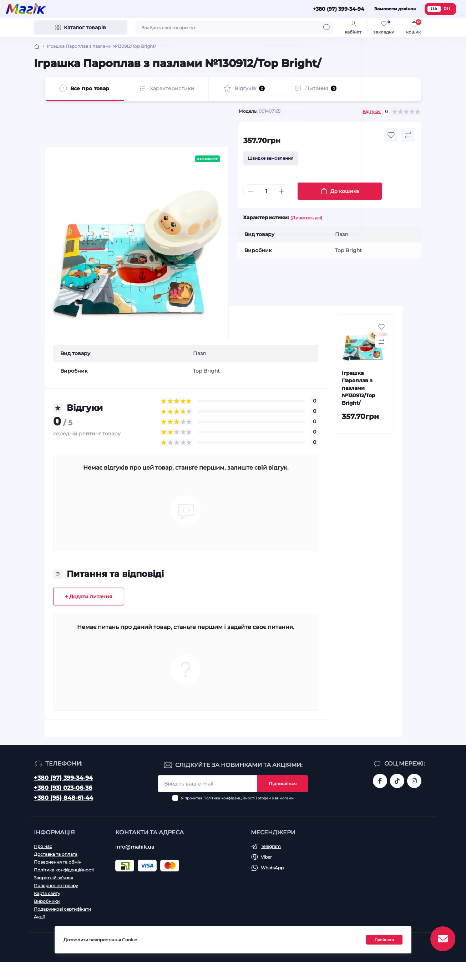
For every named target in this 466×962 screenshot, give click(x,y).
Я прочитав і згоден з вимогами (237, 798)
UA (434, 8)
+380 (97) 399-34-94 (63, 777)
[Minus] (251, 191)
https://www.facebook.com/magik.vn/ (380, 781)
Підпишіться (283, 783)
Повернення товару (56, 885)
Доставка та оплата (55, 854)
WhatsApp (272, 867)
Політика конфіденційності (229, 798)
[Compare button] (408, 135)
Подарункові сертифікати (62, 909)
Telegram (271, 846)
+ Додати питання (88, 596)
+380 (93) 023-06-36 (63, 787)
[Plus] (281, 191)
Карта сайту (47, 893)
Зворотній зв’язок (53, 877)
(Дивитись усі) (306, 217)
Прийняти (384, 939)
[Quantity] (266, 191)
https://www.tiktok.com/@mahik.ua (397, 781)
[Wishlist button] (391, 135)
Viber (266, 857)
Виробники (47, 901)
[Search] (326, 27)
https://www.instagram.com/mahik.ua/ (414, 781)
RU (447, 8)
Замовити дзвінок (395, 8)
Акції (39, 917)
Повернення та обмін (57, 862)
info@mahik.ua (134, 847)
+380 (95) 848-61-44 (63, 797)
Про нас (43, 846)
